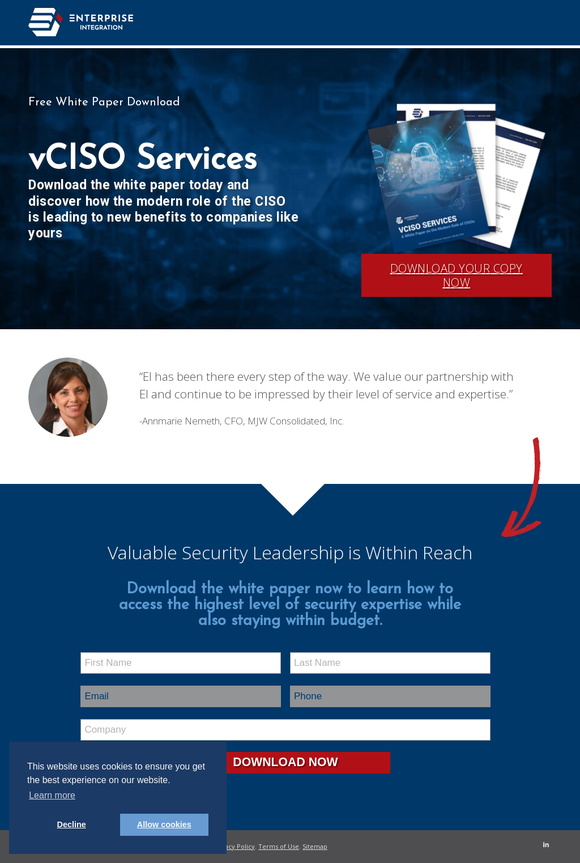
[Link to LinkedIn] (543, 844)
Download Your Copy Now (456, 275)
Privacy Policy (234, 846)
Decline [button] (71, 824)
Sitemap (314, 846)
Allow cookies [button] (164, 824)
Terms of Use (278, 846)
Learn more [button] (52, 795)
